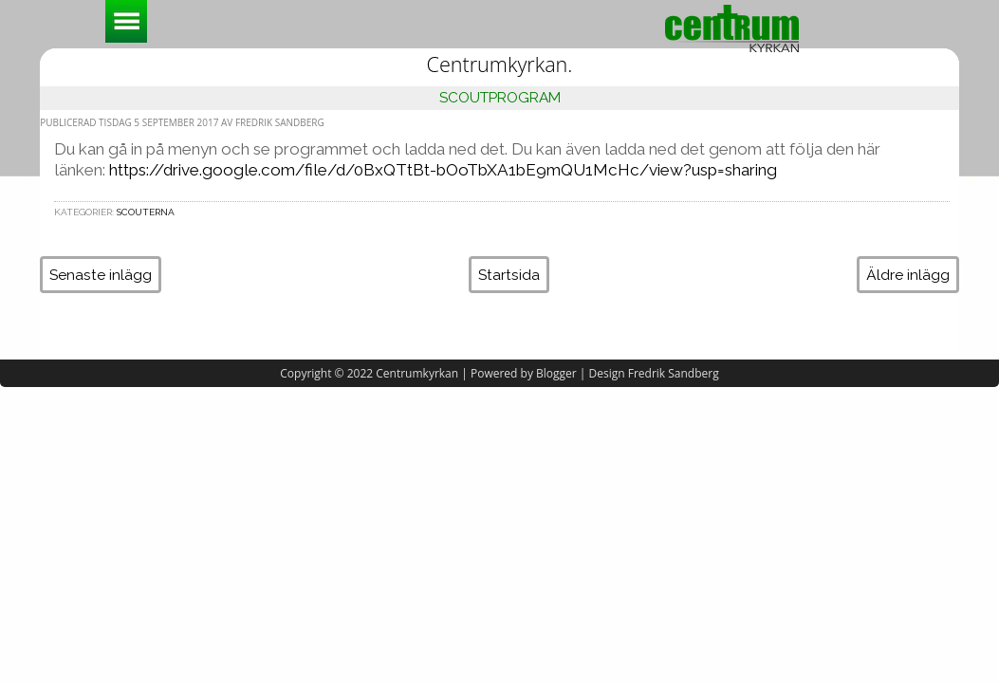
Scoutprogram (500, 97)
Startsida (509, 275)
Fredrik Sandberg (673, 373)
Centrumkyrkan (417, 373)
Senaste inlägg (100, 275)
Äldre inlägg (908, 275)
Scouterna (146, 212)
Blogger (556, 373)
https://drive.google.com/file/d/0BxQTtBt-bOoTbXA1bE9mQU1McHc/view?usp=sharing (443, 169)
